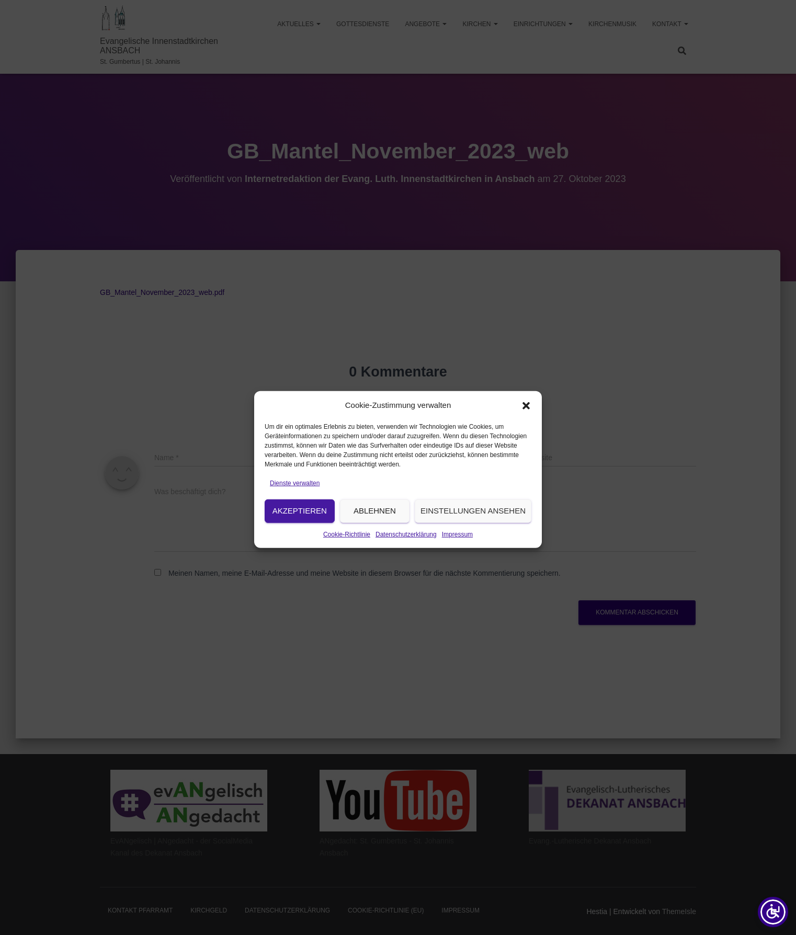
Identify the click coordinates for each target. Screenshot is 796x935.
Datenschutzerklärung (406, 546)
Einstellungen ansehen (473, 522)
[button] (526, 417)
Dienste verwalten (295, 494)
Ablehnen (375, 522)
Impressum (457, 546)
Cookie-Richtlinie (346, 546)
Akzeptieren (299, 522)
